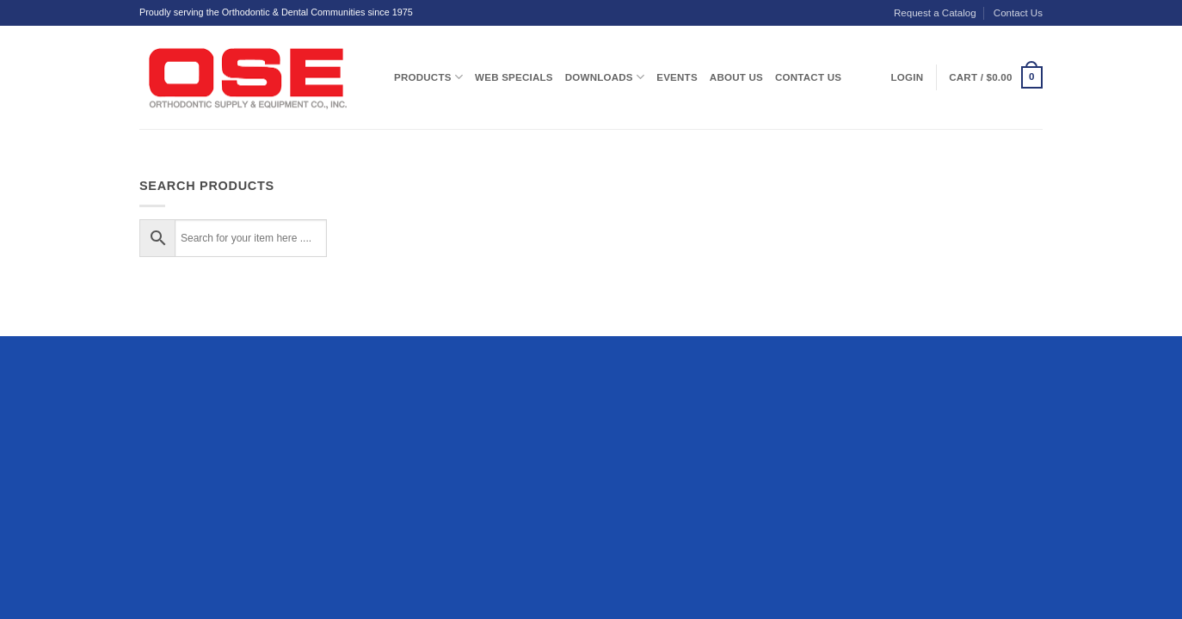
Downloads (604, 77)
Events (677, 77)
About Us (736, 77)
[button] (996, 77)
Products (428, 77)
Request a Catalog (935, 13)
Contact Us (1018, 13)
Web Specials (514, 77)
